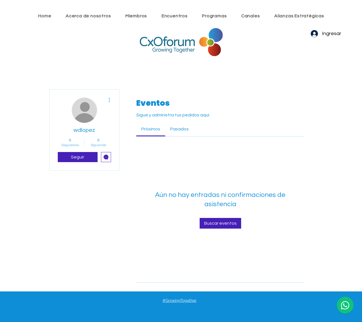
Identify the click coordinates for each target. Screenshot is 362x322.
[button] (174, 16)
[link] (150, 129)
